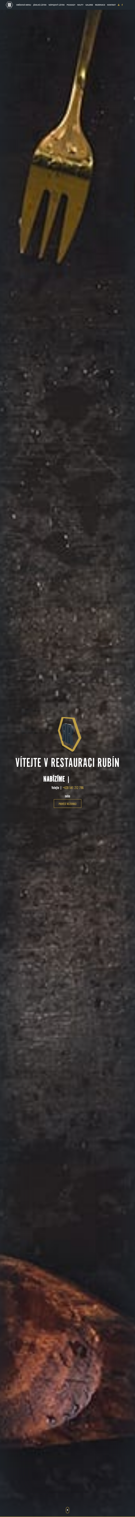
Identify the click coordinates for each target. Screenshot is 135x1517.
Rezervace (100, 5)
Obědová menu (23, 5)
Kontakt (111, 5)
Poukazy (71, 5)
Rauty (80, 5)
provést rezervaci (67, 803)
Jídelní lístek (40, 5)
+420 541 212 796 (73, 787)
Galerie (89, 5)
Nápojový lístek (57, 5)
